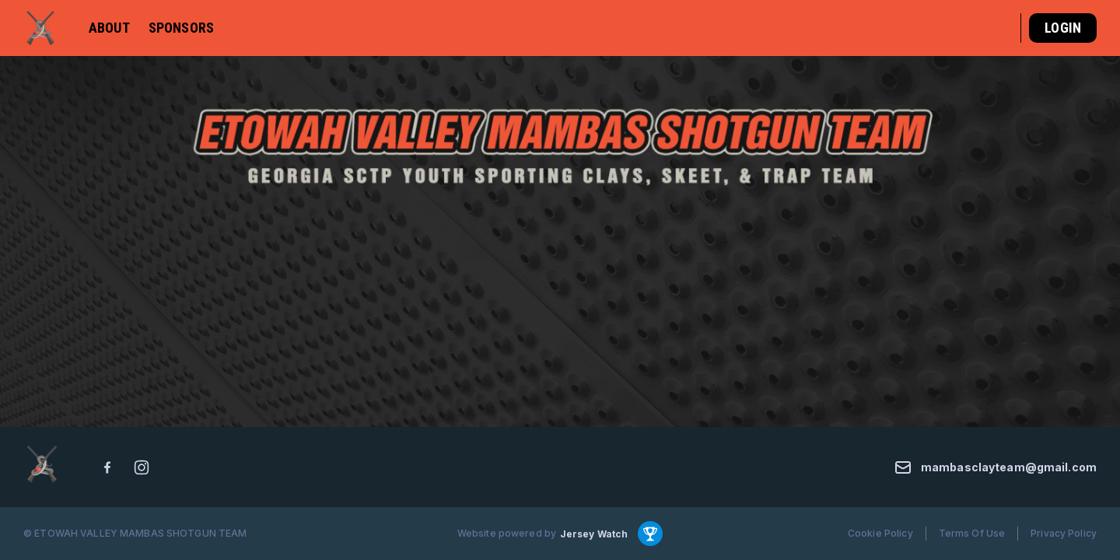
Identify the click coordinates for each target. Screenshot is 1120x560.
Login (1063, 27)
